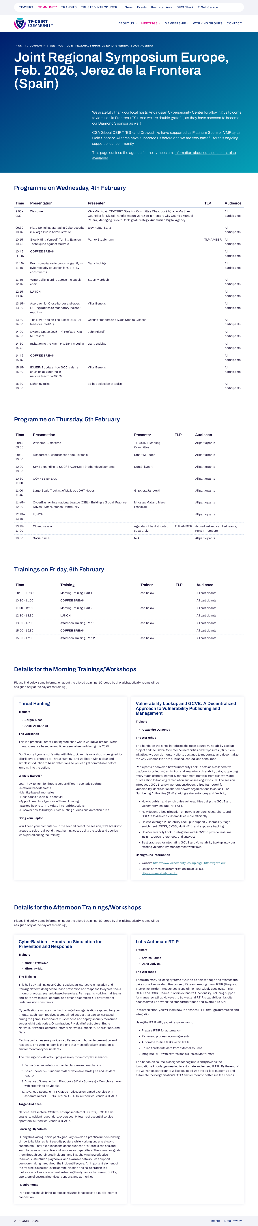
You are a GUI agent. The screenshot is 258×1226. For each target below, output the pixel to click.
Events (142, 7)
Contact (234, 23)
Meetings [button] (149, 23)
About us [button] (126, 23)
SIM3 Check (185, 7)
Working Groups (208, 23)
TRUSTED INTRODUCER (99, 7)
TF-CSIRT (26, 7)
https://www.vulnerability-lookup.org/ (177, 863)
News (129, 7)
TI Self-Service (208, 7)
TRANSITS (69, 7)
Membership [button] (175, 23)
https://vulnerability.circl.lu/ (159, 873)
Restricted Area (161, 7)
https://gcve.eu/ (215, 863)
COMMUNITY (47, 7)
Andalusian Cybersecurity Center (176, 112)
